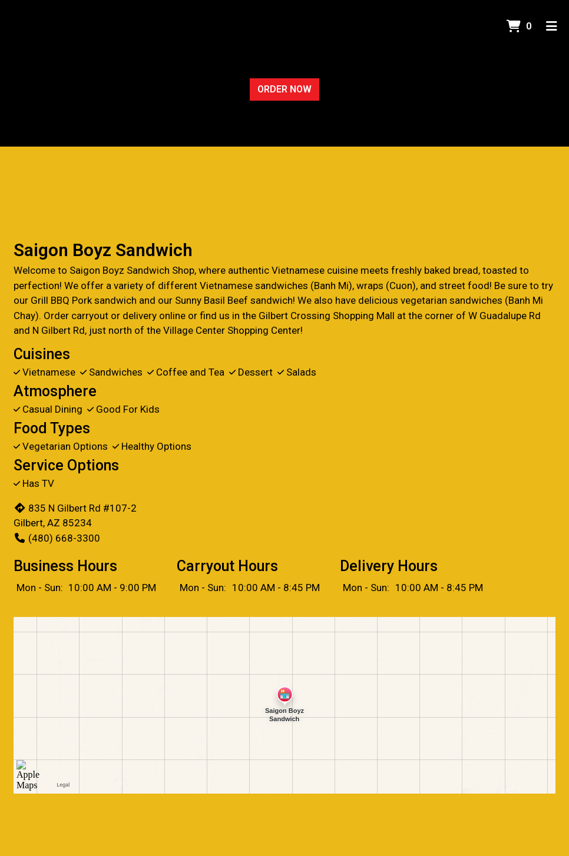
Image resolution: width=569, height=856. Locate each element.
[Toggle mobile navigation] (551, 26)
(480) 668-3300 (57, 538)
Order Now (284, 89)
